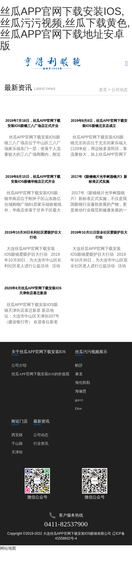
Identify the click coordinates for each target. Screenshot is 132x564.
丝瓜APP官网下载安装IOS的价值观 (40, 374)
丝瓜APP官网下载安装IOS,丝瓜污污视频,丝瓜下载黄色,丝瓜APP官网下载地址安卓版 (65, 28)
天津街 (17, 452)
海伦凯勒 (82, 382)
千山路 (17, 443)
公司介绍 (19, 365)
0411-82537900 (66, 524)
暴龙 (79, 374)
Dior (78, 408)
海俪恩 (80, 391)
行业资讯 (40, 443)
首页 (103, 89)
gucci (79, 400)
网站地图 (8, 548)
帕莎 (79, 365)
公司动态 (40, 435)
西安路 (17, 435)
